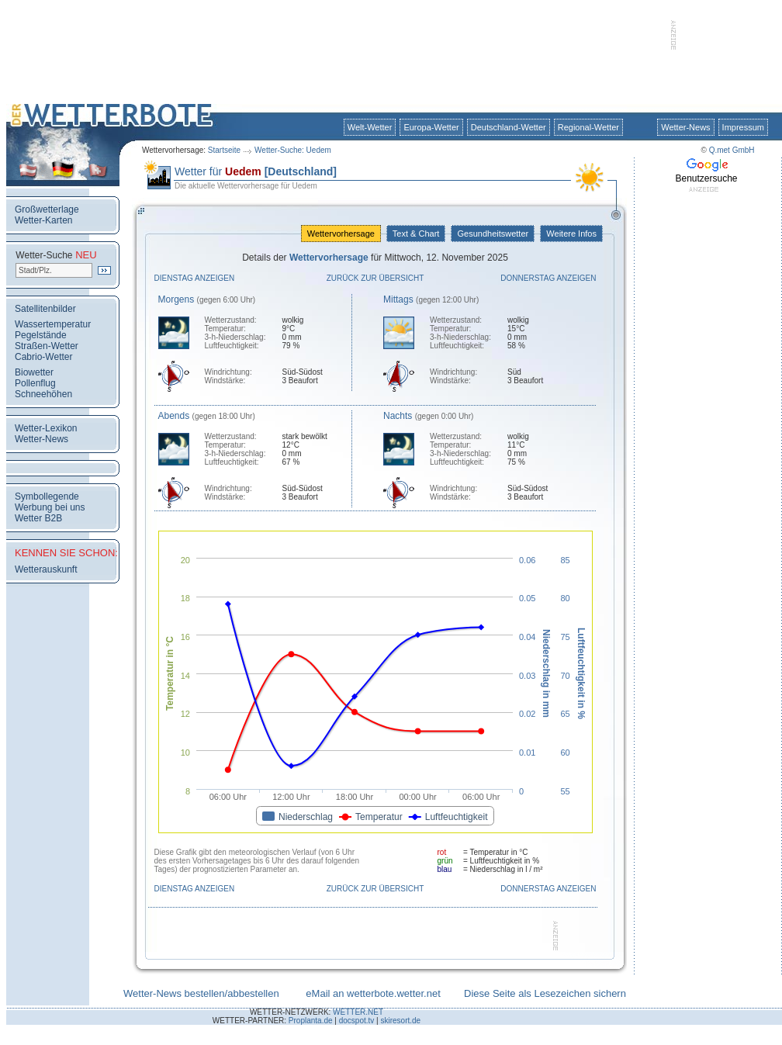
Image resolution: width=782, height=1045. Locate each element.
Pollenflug (35, 383)
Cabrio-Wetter (43, 356)
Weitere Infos (571, 233)
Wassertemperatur (53, 324)
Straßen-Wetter (46, 346)
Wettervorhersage (341, 233)
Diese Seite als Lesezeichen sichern (545, 993)
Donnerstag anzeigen (548, 278)
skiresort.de (400, 1020)
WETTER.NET (358, 1012)
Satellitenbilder (45, 308)
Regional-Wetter (588, 127)
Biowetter (34, 372)
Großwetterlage (47, 209)
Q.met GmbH (732, 150)
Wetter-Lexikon (46, 428)
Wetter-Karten (43, 220)
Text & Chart (415, 233)
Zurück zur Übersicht (375, 278)
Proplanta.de (311, 1020)
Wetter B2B (38, 518)
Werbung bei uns (50, 507)
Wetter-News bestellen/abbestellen (201, 993)
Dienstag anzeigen (194, 278)
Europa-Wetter (430, 127)
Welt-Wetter (370, 127)
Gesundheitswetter (493, 233)
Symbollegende (47, 496)
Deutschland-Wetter (508, 127)
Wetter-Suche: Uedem (292, 150)
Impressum (743, 127)
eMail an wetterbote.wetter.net (373, 993)
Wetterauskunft (46, 569)
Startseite (224, 150)
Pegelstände (41, 335)
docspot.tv (357, 1020)
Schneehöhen (43, 394)
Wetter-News (685, 127)
